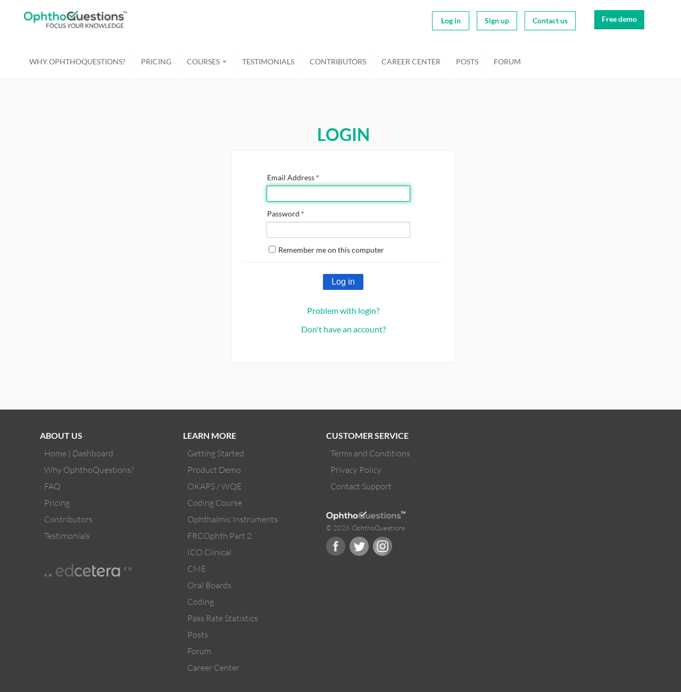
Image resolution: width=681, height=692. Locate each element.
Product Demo (214, 469)
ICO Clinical (209, 552)
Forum (507, 61)
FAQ (52, 486)
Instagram (382, 546)
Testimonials (268, 61)
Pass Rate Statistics (222, 618)
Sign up (497, 20)
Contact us (550, 20)
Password (285, 213)
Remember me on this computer (326, 249)
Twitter (359, 546)
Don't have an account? (343, 329)
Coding (200, 601)
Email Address (293, 177)
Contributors (338, 61)
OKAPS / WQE (214, 486)
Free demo (619, 18)
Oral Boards (209, 585)
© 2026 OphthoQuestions (365, 527)
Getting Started (215, 453)
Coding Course (214, 502)
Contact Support (361, 486)
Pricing (156, 61)
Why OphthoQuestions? (77, 61)
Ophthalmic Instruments (232, 519)
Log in (451, 20)
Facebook (335, 546)
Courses (207, 61)
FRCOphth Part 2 (219, 535)
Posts (467, 61)
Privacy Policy (355, 469)
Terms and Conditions (370, 453)
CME (196, 568)
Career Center (411, 61)
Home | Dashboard (78, 453)
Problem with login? (343, 310)
